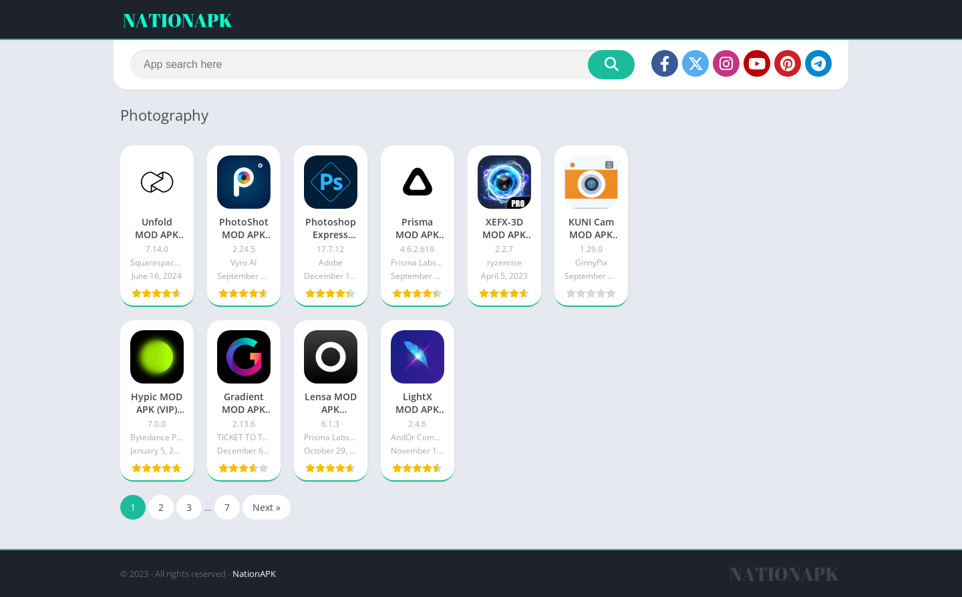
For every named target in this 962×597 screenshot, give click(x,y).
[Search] (382, 64)
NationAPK (254, 574)
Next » (267, 507)
